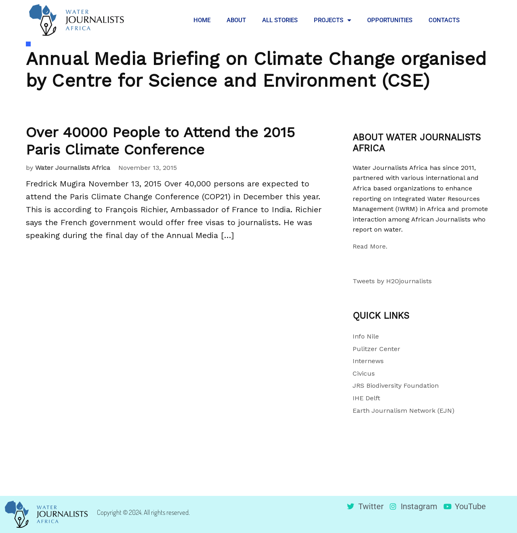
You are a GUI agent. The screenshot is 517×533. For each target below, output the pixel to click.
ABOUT (236, 20)
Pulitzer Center (376, 349)
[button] (481, 20)
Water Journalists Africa (72, 167)
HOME (201, 20)
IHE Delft (366, 398)
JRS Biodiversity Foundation (396, 385)
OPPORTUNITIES (389, 20)
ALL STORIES (280, 20)
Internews (368, 361)
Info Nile (366, 336)
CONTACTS (444, 20)
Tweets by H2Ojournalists (392, 281)
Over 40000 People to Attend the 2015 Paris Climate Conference (160, 141)
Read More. (370, 246)
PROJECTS (332, 20)
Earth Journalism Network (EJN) (403, 410)
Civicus (364, 373)
